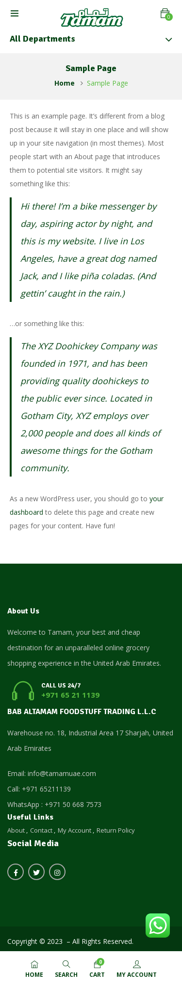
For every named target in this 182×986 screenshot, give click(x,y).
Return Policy (116, 830)
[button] (165, 13)
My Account (74, 830)
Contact (41, 830)
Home (64, 83)
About (16, 830)
